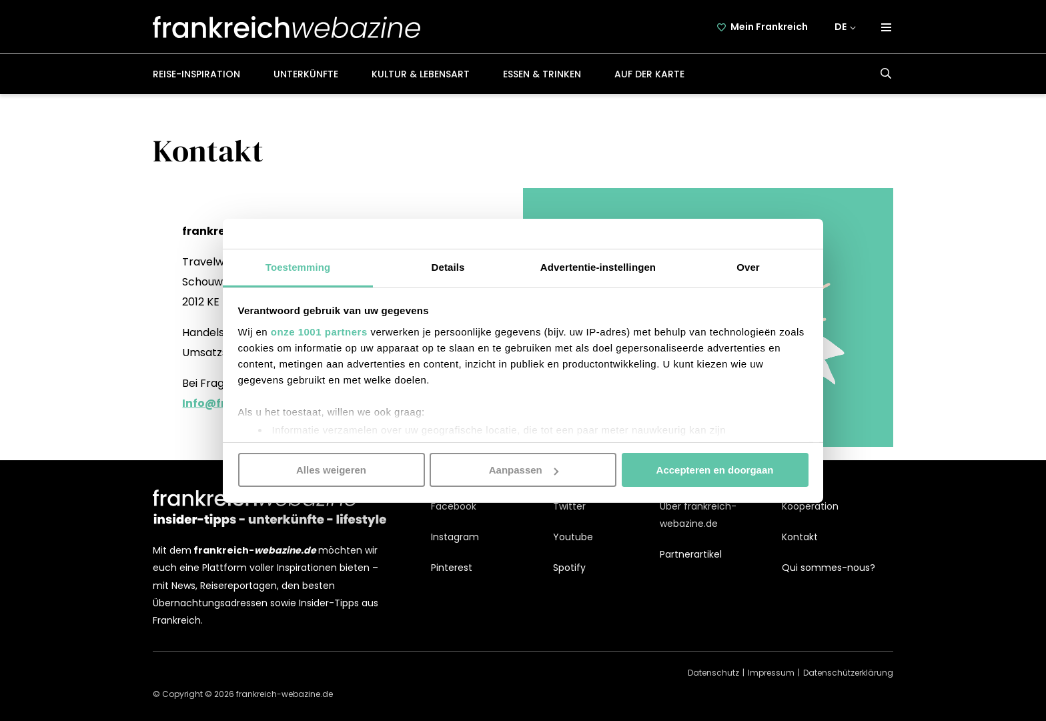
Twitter (569, 506)
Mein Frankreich (769, 26)
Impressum (771, 672)
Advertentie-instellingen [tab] (598, 266)
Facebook (453, 506)
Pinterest (451, 567)
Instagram (455, 537)
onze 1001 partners (319, 331)
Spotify (569, 567)
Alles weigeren (331, 470)
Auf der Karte (649, 74)
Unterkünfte (306, 74)
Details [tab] (448, 266)
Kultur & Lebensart (421, 74)
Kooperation (810, 506)
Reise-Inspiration (196, 74)
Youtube (573, 537)
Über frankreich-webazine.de (698, 515)
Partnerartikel (691, 554)
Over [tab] (748, 266)
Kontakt (800, 537)
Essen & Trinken (542, 74)
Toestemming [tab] (298, 266)
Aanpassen (523, 470)
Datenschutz (713, 672)
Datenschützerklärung (848, 672)
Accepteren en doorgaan (715, 470)
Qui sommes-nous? (828, 567)
